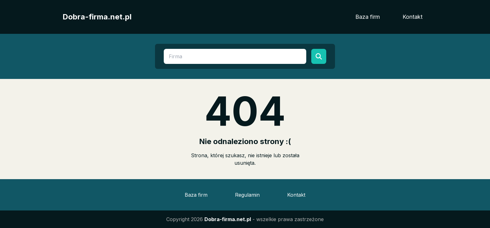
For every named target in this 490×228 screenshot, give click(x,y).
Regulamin (247, 195)
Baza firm (367, 16)
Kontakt (412, 16)
